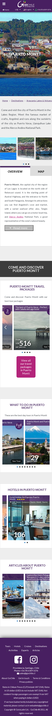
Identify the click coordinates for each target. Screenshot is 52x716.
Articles (36, 650)
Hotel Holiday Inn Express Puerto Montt (24, 498)
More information (13, 615)
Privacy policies (26, 682)
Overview (15, 171)
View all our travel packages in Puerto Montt (26, 367)
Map (41, 171)
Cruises (27, 646)
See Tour (16, 461)
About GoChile (8, 678)
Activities (13, 650)
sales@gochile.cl (26, 673)
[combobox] (16, 9)
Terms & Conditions (41, 678)
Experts (25, 650)
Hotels (17, 646)
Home (6, 10)
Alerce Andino (16, 216)
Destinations (41, 646)
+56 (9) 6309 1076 (43, 10)
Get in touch (23, 678)
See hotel (42, 537)
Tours (7, 646)
